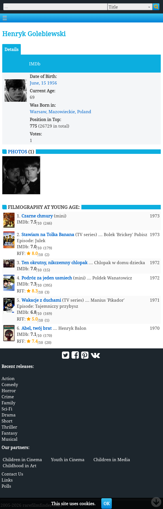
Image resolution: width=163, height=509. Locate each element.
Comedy (10, 384)
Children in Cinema (22, 459)
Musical (9, 439)
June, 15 (38, 83)
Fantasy (9, 433)
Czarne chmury (37, 216)
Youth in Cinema (68, 459)
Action (8, 378)
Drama (9, 415)
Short (7, 421)
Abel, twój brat (36, 328)
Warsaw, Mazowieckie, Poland (60, 111)
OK (107, 503)
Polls (6, 486)
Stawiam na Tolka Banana (47, 234)
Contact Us (12, 474)
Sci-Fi (7, 409)
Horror (9, 390)
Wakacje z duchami (41, 300)
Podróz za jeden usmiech (46, 278)
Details (11, 49)
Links (7, 480)
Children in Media (111, 459)
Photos (17, 151)
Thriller (9, 427)
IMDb (34, 64)
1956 (52, 83)
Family (8, 403)
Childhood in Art (19, 466)
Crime (8, 397)
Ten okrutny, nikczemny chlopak (54, 262)
